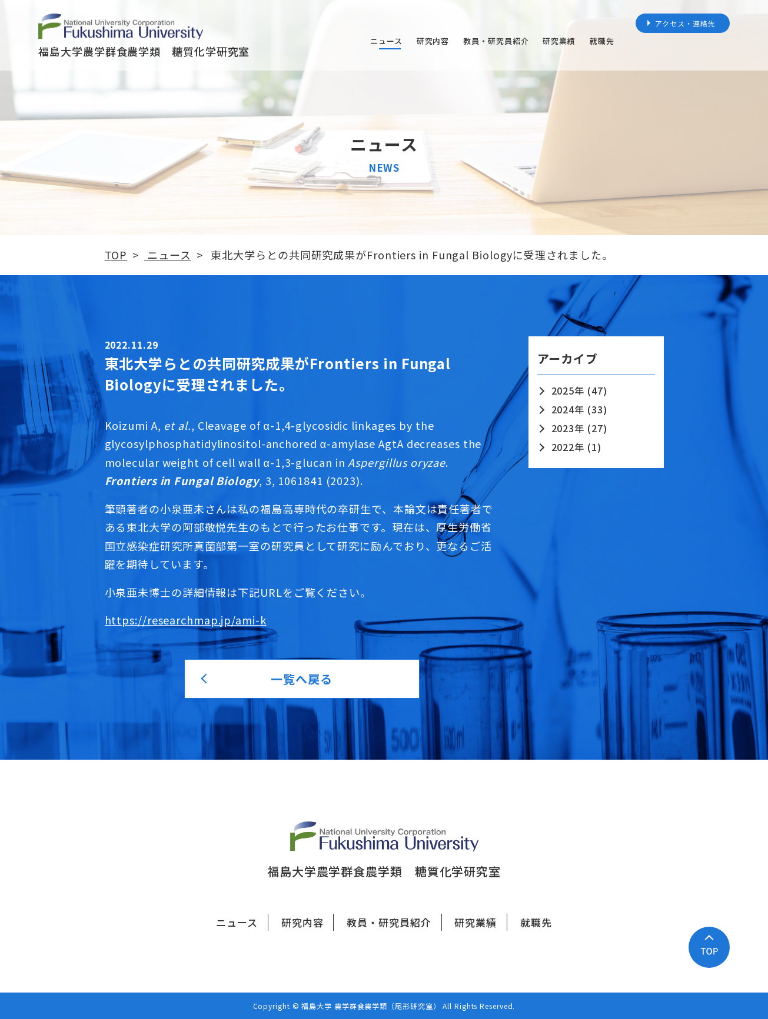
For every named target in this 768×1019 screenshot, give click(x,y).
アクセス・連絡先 (685, 23)
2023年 (568, 428)
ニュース (386, 40)
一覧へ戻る (302, 678)
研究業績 (559, 40)
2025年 (568, 390)
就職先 (602, 40)
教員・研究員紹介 (495, 40)
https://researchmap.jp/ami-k (186, 619)
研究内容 (433, 40)
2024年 (568, 409)
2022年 (568, 447)
